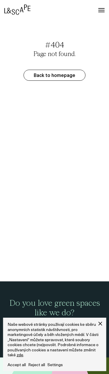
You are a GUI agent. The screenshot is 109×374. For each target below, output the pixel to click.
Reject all (36, 365)
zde (20, 355)
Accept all (17, 365)
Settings (55, 365)
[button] (100, 324)
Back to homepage (54, 75)
